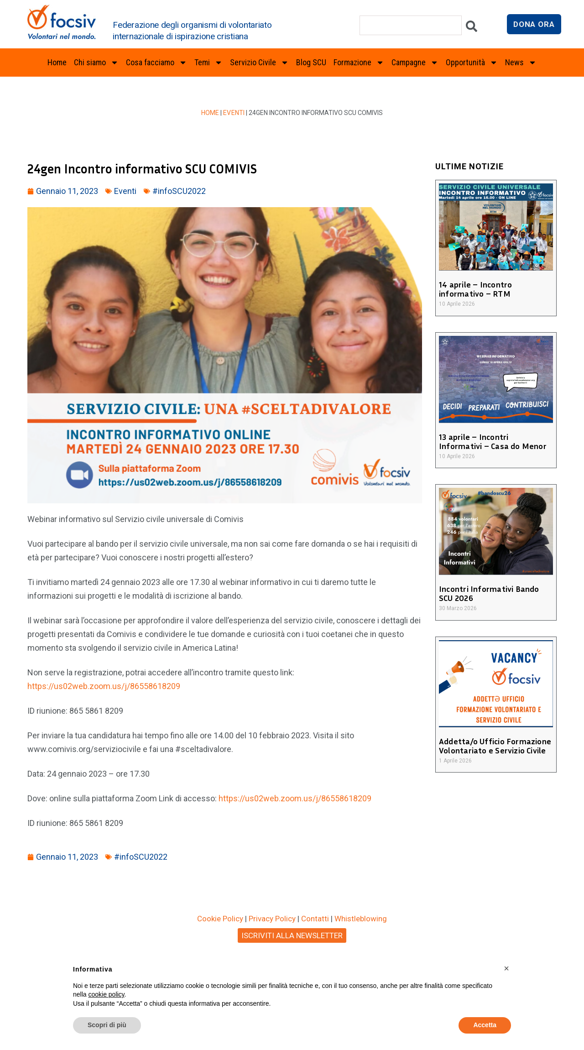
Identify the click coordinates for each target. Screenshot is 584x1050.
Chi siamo (96, 62)
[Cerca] (471, 29)
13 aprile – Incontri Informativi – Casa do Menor (494, 441)
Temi (208, 62)
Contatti (315, 918)
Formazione (359, 62)
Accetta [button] (484, 1025)
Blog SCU (311, 62)
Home (57, 62)
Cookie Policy (220, 918)
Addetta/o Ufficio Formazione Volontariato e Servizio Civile (493, 745)
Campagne (414, 62)
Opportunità (472, 62)
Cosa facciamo (156, 62)
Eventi (234, 112)
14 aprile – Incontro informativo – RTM (474, 288)
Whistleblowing (360, 918)
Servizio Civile (259, 62)
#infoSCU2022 (179, 191)
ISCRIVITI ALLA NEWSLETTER (292, 935)
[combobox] (411, 25)
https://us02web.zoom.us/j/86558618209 (103, 686)
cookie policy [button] (106, 994)
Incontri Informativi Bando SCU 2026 (495, 593)
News (521, 62)
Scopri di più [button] (107, 1025)
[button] (506, 968)
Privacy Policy (272, 918)
